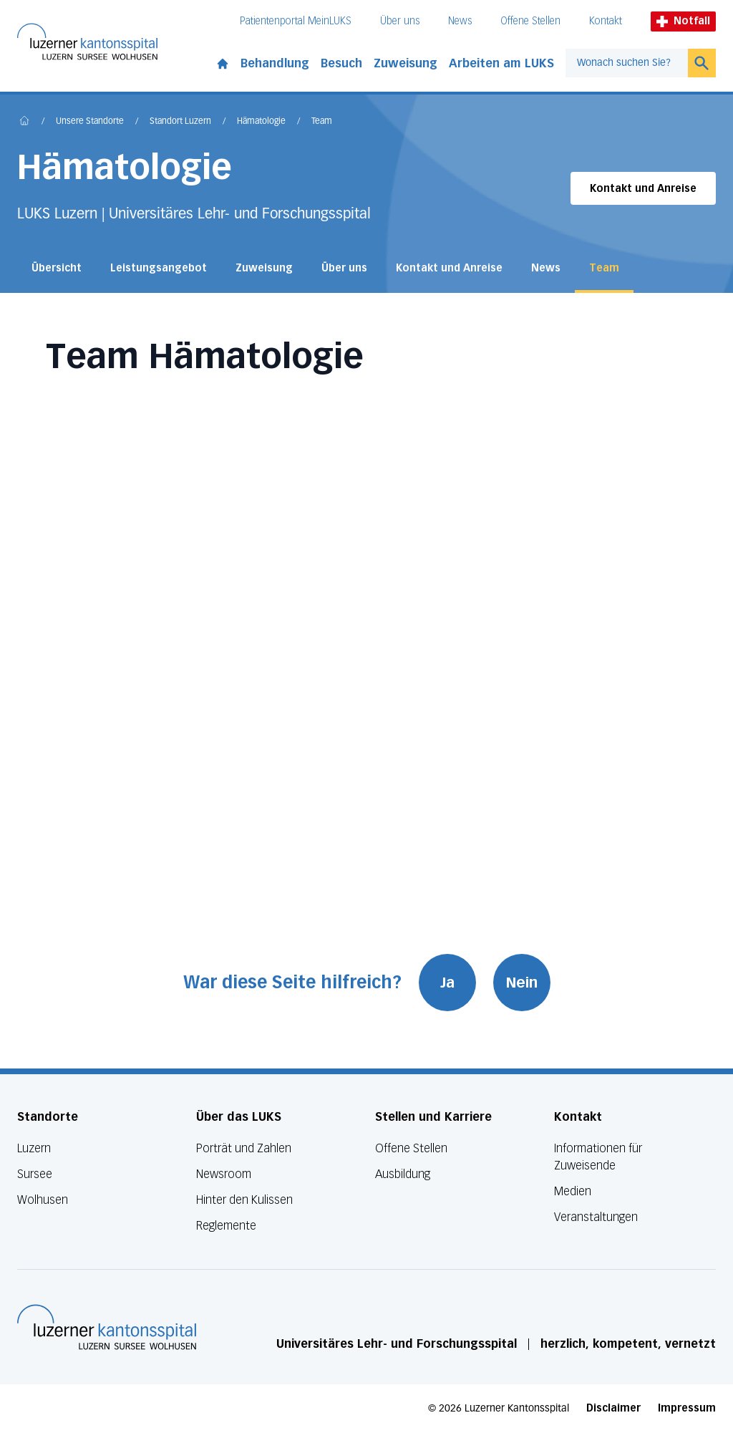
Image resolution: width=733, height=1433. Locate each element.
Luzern (34, 1148)
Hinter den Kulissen (244, 1200)
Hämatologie (261, 121)
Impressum (687, 1408)
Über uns (399, 21)
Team (321, 121)
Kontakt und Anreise (643, 189)
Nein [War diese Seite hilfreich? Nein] (522, 982)
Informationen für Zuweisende (598, 1157)
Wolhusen (42, 1200)
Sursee (34, 1174)
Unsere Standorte (90, 121)
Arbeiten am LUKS (501, 63)
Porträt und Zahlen (243, 1148)
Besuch (341, 63)
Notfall (683, 21)
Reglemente (226, 1225)
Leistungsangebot (158, 268)
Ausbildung (402, 1174)
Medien (572, 1191)
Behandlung (275, 63)
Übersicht (56, 268)
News (460, 21)
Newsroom (223, 1174)
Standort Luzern (180, 121)
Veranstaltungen (596, 1217)
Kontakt (605, 21)
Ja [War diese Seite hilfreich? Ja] (447, 982)
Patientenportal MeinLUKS (295, 21)
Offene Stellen (530, 21)
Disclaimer (613, 1408)
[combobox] (626, 63)
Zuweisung (405, 63)
